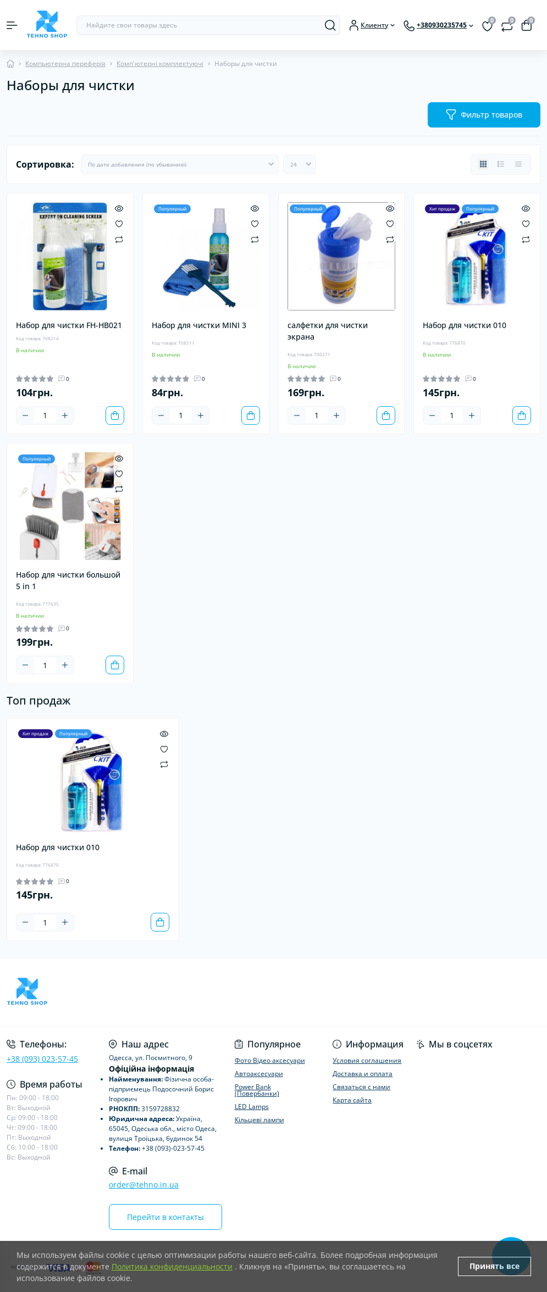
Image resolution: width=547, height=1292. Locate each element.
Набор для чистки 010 (464, 325)
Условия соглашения (367, 1060)
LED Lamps (252, 1106)
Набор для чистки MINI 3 (199, 325)
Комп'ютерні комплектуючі (160, 63)
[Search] (330, 25)
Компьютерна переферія (65, 63)
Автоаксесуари (259, 1073)
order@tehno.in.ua (144, 1184)
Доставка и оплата (363, 1073)
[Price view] (518, 164)
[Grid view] (483, 164)
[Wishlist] (119, 223)
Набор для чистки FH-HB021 (69, 325)
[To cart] (115, 415)
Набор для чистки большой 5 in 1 (68, 580)
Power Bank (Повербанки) (257, 1090)
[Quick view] (119, 207)
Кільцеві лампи (259, 1119)
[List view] (500, 164)
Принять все (494, 1266)
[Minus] (25, 415)
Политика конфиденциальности (172, 1266)
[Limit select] (299, 164)
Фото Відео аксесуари (270, 1060)
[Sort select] (180, 164)
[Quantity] (45, 415)
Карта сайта (352, 1100)
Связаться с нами (361, 1086)
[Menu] (12, 25)
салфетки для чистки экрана (328, 331)
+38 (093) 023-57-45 (42, 1058)
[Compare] (119, 238)
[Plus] (65, 415)
